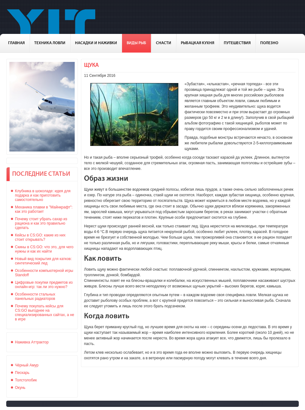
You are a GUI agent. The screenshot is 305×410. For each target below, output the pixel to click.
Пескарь (22, 372)
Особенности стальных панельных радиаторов (35, 296)
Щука (91, 65)
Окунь (20, 387)
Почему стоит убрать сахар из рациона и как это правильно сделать (41, 223)
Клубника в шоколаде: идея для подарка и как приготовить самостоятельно (42, 195)
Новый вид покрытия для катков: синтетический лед (43, 261)
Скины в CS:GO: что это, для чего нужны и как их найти (44, 249)
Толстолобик (26, 380)
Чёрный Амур (27, 365)
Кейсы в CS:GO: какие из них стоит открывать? (40, 237)
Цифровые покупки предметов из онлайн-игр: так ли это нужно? (44, 284)
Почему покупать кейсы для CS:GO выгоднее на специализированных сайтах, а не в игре (44, 312)
